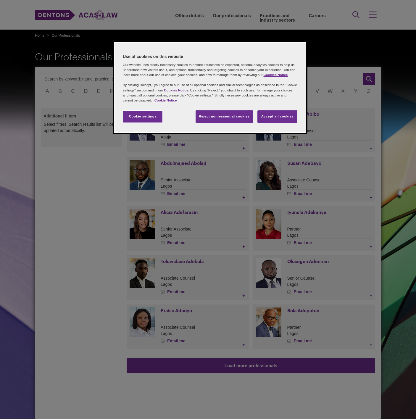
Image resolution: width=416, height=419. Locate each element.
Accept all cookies (277, 116)
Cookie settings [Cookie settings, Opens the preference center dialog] (143, 116)
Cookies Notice (275, 75)
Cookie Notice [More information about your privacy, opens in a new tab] (165, 100)
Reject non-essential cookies (224, 116)
